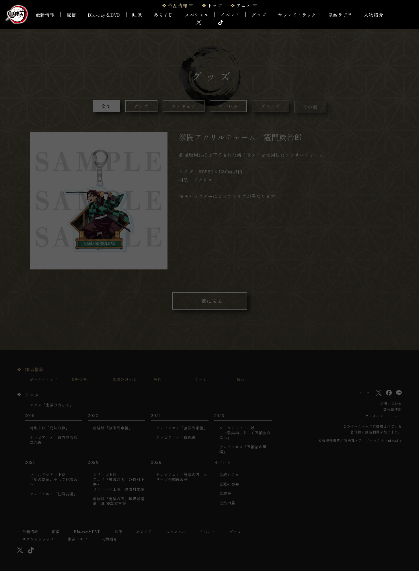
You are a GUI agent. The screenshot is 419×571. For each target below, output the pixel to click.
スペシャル (197, 14)
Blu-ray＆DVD (104, 14)
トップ (215, 5)
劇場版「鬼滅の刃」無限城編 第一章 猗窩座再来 (118, 501)
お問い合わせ (391, 403)
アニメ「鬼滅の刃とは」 (51, 405)
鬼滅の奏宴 (229, 484)
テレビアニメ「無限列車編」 (181, 428)
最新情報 (45, 14)
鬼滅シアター (231, 474)
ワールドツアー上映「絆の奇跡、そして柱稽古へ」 (53, 479)
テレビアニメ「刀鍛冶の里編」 (243, 449)
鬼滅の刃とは (124, 379)
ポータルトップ (44, 379)
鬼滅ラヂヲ (340, 14)
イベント (207, 531)
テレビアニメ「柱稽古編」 (53, 494)
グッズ (259, 14)
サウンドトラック (297, 14)
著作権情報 (392, 409)
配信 (71, 14)
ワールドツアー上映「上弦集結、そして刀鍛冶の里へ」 (245, 433)
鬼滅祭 (225, 493)
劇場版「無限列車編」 (112, 428)
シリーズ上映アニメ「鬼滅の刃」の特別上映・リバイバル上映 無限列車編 (118, 482)
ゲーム (201, 379)
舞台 (241, 379)
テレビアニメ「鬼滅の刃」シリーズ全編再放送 (181, 477)
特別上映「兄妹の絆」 (49, 428)
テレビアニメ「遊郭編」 (178, 437)
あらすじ (163, 14)
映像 (137, 14)
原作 (158, 379)
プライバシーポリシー (383, 415)
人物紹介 (373, 14)
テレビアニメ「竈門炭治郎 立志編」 (53, 440)
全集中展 (227, 503)
